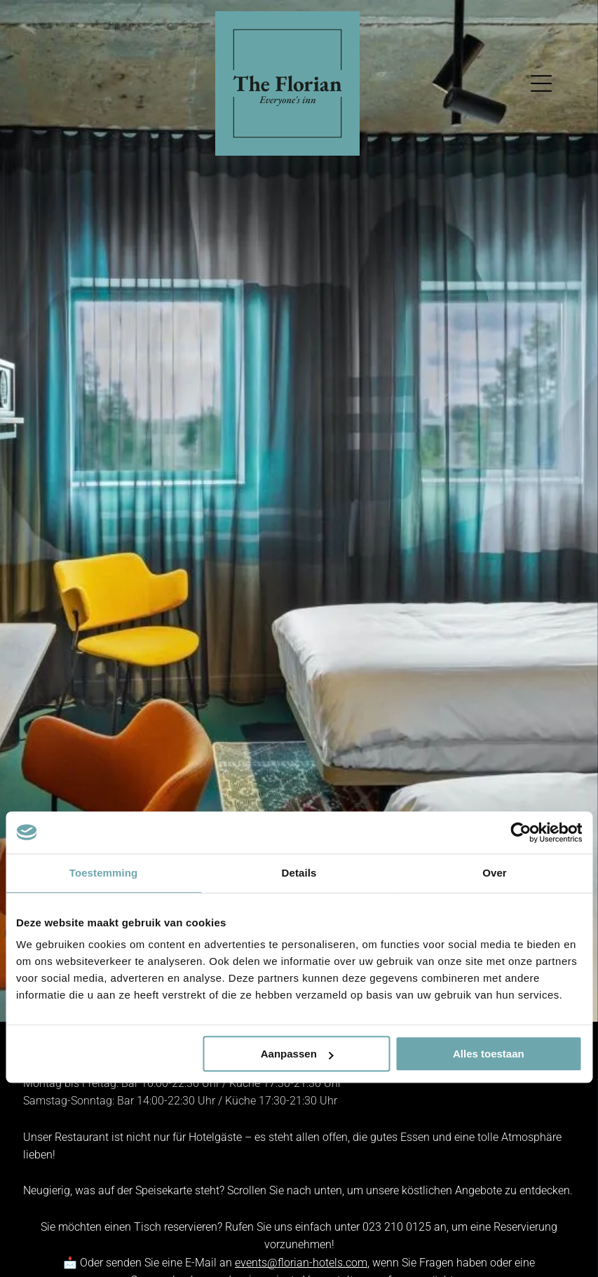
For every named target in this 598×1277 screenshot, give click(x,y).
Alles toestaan (488, 1054)
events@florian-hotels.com (301, 1262)
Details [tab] (299, 873)
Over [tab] (494, 873)
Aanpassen (297, 1054)
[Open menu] (541, 83)
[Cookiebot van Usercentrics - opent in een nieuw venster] (520, 832)
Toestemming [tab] (103, 873)
